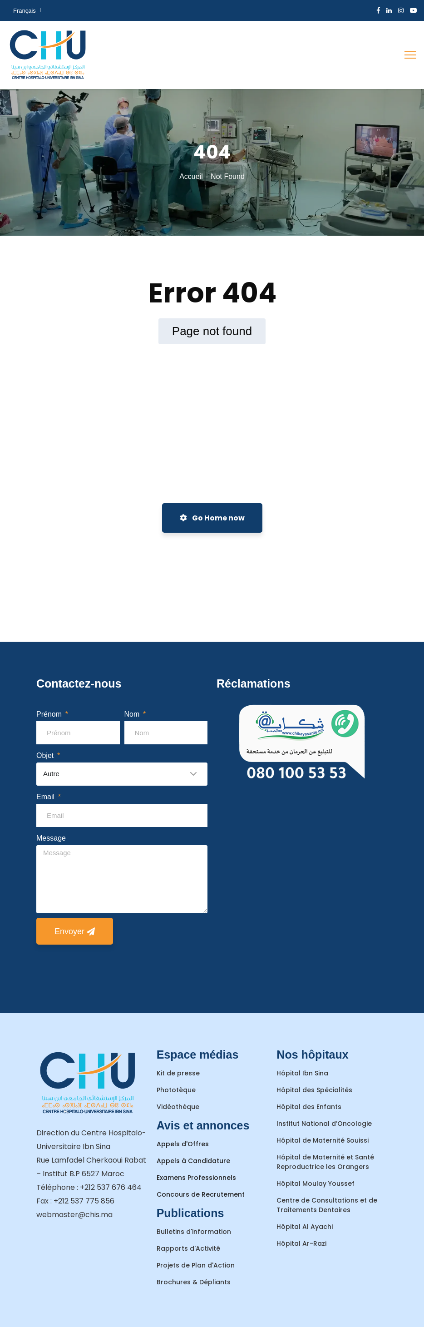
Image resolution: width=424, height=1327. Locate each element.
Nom (133, 714)
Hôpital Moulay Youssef (315, 1183)
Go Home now (212, 518)
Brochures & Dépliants (194, 1282)
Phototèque (176, 1089)
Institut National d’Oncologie (324, 1123)
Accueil (191, 176)
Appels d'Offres (183, 1144)
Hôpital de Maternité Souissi (322, 1140)
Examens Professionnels (196, 1177)
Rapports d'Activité (188, 1248)
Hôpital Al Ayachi (304, 1226)
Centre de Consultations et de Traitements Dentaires (326, 1205)
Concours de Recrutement (201, 1194)
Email (46, 797)
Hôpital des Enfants (308, 1106)
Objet (46, 755)
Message (51, 838)
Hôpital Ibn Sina (302, 1073)
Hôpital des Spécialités (314, 1089)
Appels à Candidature (193, 1160)
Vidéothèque (178, 1106)
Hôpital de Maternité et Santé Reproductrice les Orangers (325, 1162)
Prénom (50, 714)
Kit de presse (178, 1073)
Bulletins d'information (194, 1231)
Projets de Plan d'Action (196, 1265)
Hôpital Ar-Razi (301, 1243)
